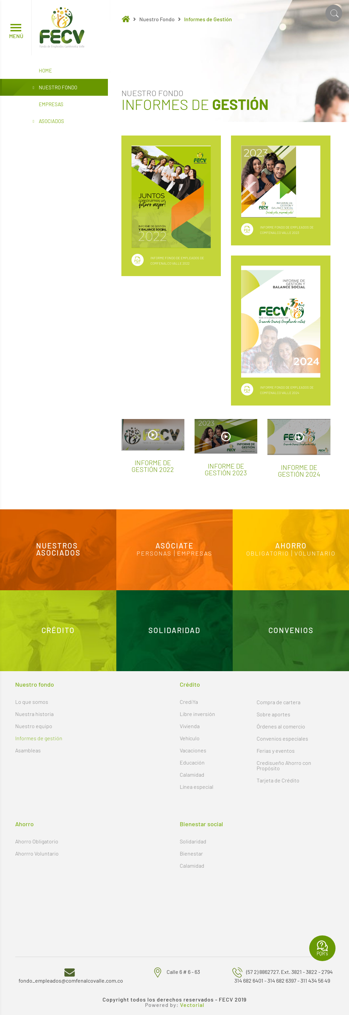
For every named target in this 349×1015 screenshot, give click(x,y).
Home (45, 70)
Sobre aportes (273, 714)
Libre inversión (197, 714)
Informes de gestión (38, 738)
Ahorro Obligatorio (36, 841)
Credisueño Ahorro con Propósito (284, 765)
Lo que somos (31, 701)
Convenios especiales (282, 738)
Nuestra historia (34, 714)
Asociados (48, 121)
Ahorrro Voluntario (37, 853)
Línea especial (196, 786)
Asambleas (28, 750)
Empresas (51, 104)
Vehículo (190, 738)
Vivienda (190, 726)
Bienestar (191, 853)
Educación (192, 762)
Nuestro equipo (33, 726)
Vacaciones (193, 750)
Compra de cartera (278, 702)
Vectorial (192, 1005)
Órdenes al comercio (281, 726)
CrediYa (189, 701)
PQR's (322, 948)
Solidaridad (193, 841)
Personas (154, 553)
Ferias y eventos (276, 750)
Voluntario (315, 553)
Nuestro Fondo (55, 87)
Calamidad (192, 774)
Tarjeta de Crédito (278, 780)
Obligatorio (267, 553)
